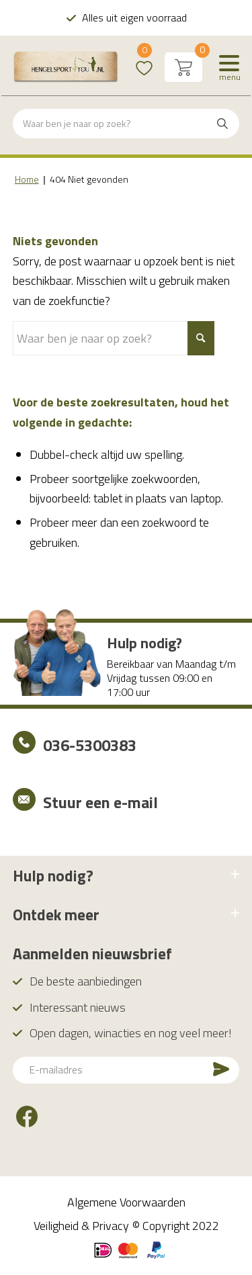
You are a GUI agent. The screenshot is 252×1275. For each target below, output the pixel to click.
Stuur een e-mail (100, 802)
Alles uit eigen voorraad (133, 17)
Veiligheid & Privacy (81, 1226)
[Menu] (229, 67)
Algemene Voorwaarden (126, 1202)
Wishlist (144, 58)
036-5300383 (89, 745)
